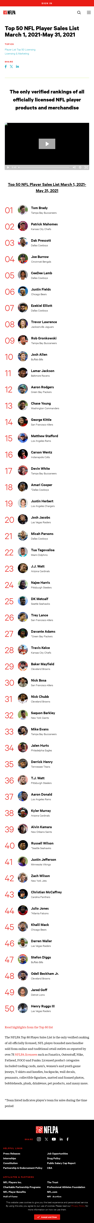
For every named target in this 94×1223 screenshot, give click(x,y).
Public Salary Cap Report (61, 1163)
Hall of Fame (10, 1196)
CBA (49, 1167)
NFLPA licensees (26, 1054)
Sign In (47, 3)
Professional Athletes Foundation (66, 1187)
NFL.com (52, 1191)
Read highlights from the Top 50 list (29, 1027)
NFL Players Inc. (12, 1182)
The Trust (52, 1182)
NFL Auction (54, 1196)
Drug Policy (53, 1158)
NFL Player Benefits (14, 1191)
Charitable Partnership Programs (22, 1187)
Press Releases (11, 1153)
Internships (9, 1158)
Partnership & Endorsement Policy (22, 1167)
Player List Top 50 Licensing (20, 49)
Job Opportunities (57, 1153)
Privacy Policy (78, 1205)
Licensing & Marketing (17, 53)
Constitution (10, 1163)
